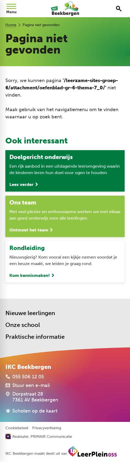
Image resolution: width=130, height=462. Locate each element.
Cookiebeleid (16, 428)
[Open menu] (11, 9)
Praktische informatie (35, 336)
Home (10, 25)
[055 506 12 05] (24, 377)
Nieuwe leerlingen (30, 313)
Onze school (22, 325)
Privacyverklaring (46, 428)
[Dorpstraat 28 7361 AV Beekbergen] (31, 397)
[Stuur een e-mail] (27, 385)
